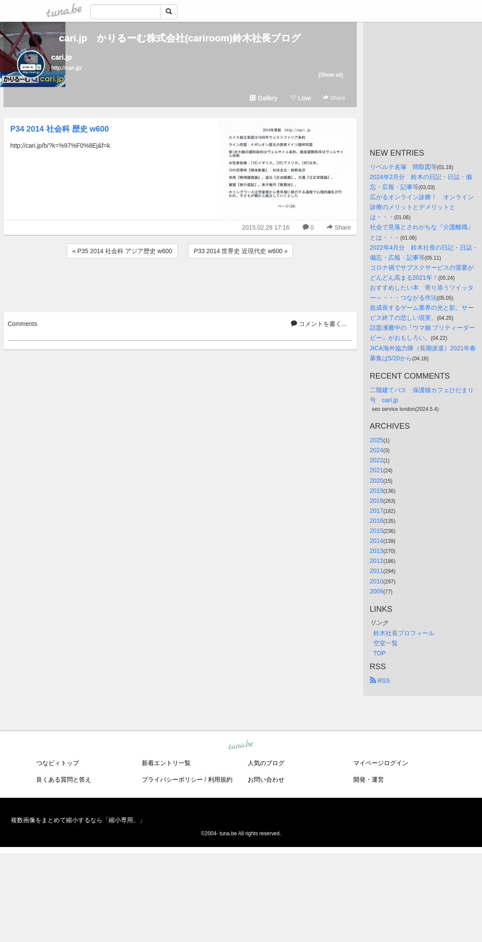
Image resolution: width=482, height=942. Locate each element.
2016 (376, 520)
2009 (376, 591)
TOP (379, 653)
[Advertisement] (180, 283)
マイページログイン (380, 762)
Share (334, 98)
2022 (376, 460)
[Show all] (330, 74)
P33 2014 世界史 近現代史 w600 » (240, 250)
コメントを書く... (319, 323)
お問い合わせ (266, 779)
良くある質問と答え (63, 779)
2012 (376, 560)
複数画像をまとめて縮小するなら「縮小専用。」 (78, 820)
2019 (376, 490)
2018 (376, 500)
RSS (380, 680)
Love (300, 98)
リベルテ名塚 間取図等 (403, 166)
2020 (376, 480)
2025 (376, 440)
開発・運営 (368, 779)
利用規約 (220, 779)
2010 (376, 581)
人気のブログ (266, 762)
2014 (376, 540)
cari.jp (61, 57)
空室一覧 (385, 643)
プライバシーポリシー (172, 779)
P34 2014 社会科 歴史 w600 (59, 129)
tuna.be (240, 745)
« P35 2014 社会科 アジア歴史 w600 (122, 250)
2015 (376, 530)
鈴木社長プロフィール (403, 633)
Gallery (263, 98)
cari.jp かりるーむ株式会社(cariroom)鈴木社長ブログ (180, 38)
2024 (376, 450)
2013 (376, 550)
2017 (376, 510)
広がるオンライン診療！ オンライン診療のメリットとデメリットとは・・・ (422, 206)
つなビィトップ (57, 762)
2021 (376, 470)
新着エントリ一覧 (166, 762)
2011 (376, 570)
